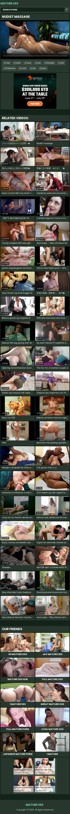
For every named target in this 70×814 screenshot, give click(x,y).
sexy (29, 62)
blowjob (50, 62)
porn (44, 68)
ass (39, 62)
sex (34, 68)
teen (18, 62)
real (8, 62)
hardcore (10, 68)
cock (23, 68)
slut (62, 62)
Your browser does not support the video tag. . (35, 39)
